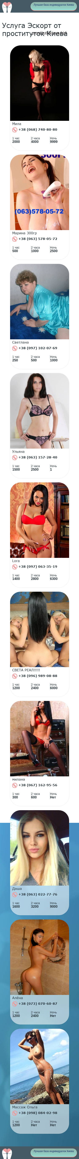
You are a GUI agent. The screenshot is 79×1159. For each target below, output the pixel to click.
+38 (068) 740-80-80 (34, 129)
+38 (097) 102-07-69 (34, 348)
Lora (16, 560)
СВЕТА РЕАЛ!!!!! (26, 670)
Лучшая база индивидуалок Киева (54, 4)
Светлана (20, 342)
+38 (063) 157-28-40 (34, 457)
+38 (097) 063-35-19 (34, 566)
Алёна (17, 998)
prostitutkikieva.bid (49, 33)
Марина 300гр (24, 233)
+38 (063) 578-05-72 (34, 239)
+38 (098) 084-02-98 (34, 1113)
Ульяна (18, 451)
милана (18, 779)
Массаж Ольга (24, 1107)
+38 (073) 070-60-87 (34, 1003)
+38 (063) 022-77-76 (34, 894)
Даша (17, 888)
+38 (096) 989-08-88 (34, 676)
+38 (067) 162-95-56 (34, 785)
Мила (16, 123)
